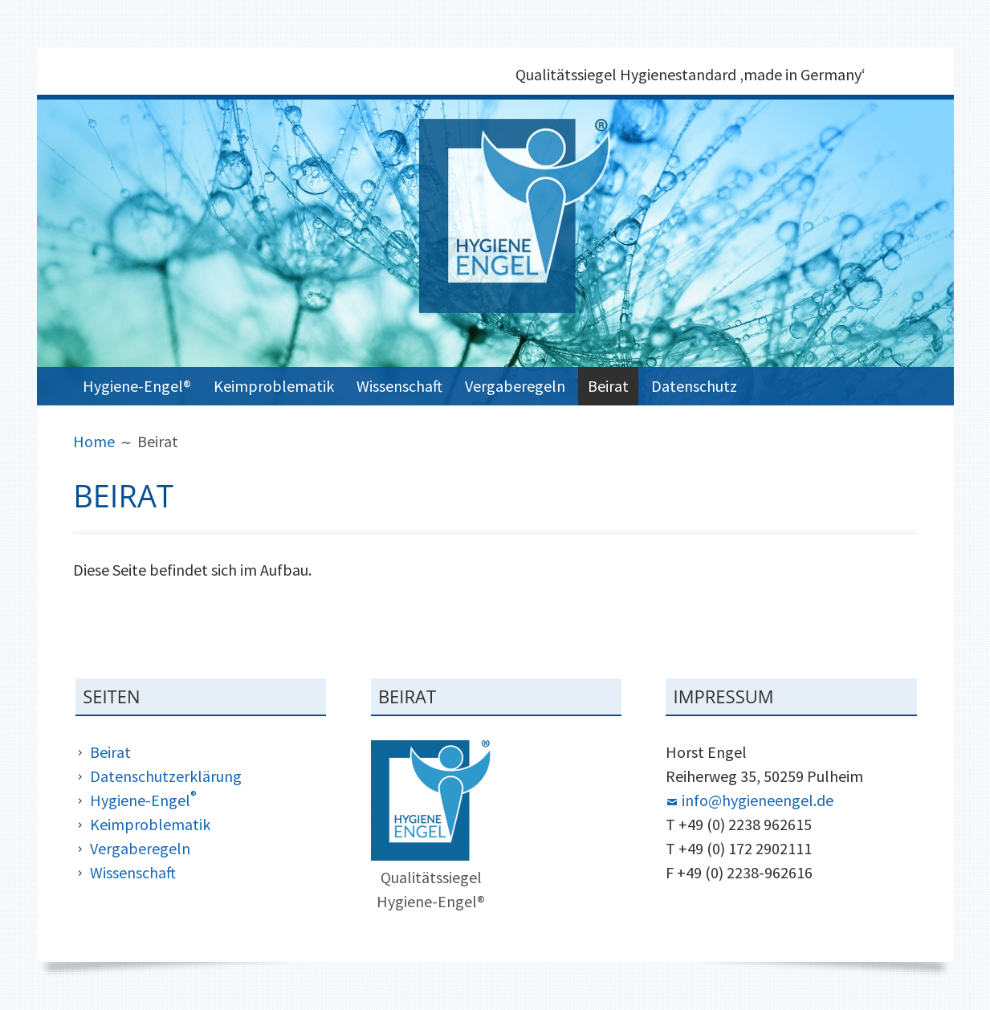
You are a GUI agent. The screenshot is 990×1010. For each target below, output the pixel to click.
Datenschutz (694, 386)
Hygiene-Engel (143, 800)
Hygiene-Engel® (137, 386)
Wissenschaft (399, 386)
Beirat (608, 386)
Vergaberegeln (515, 386)
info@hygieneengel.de (757, 800)
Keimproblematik (274, 386)
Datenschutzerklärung (166, 776)
